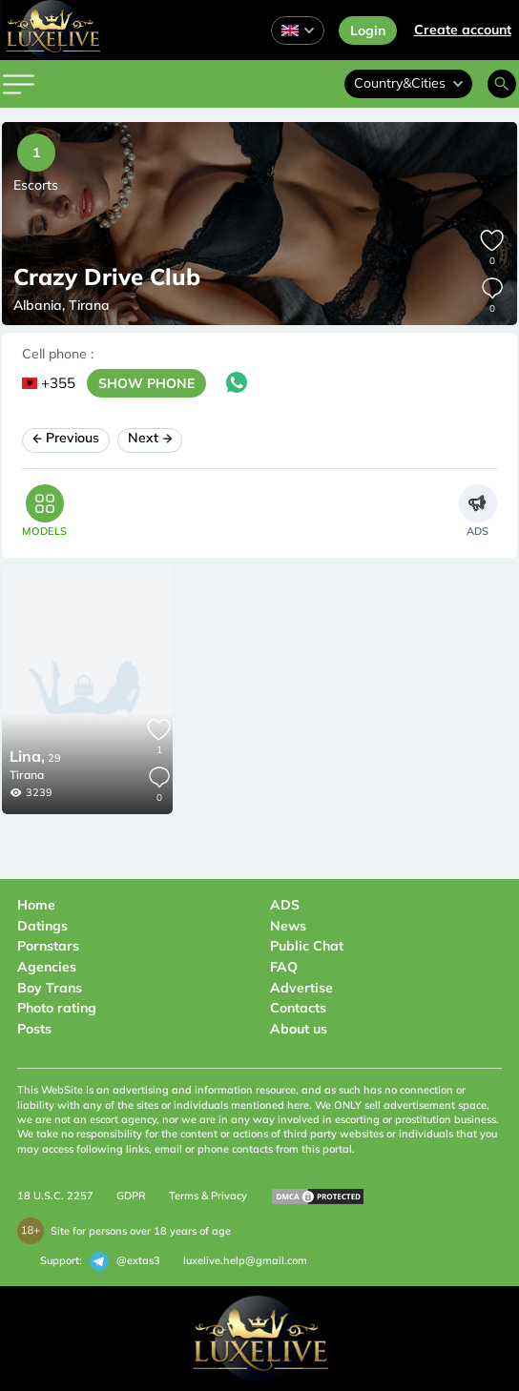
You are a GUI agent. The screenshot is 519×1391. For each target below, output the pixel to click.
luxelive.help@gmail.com (245, 1260)
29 (35, 758)
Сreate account (462, 29)
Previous (65, 437)
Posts (34, 1028)
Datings (42, 925)
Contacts (298, 1007)
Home (36, 904)
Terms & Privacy (208, 1195)
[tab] (44, 510)
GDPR (131, 1195)
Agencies (46, 966)
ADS (285, 904)
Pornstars (48, 945)
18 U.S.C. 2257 (55, 1195)
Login (367, 30)
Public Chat (306, 945)
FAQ (284, 966)
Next (150, 437)
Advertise (301, 987)
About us (298, 1028)
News (288, 925)
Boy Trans (49, 987)
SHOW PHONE (146, 383)
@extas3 (125, 1261)
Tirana (27, 774)
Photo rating (56, 1007)
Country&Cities (408, 83)
